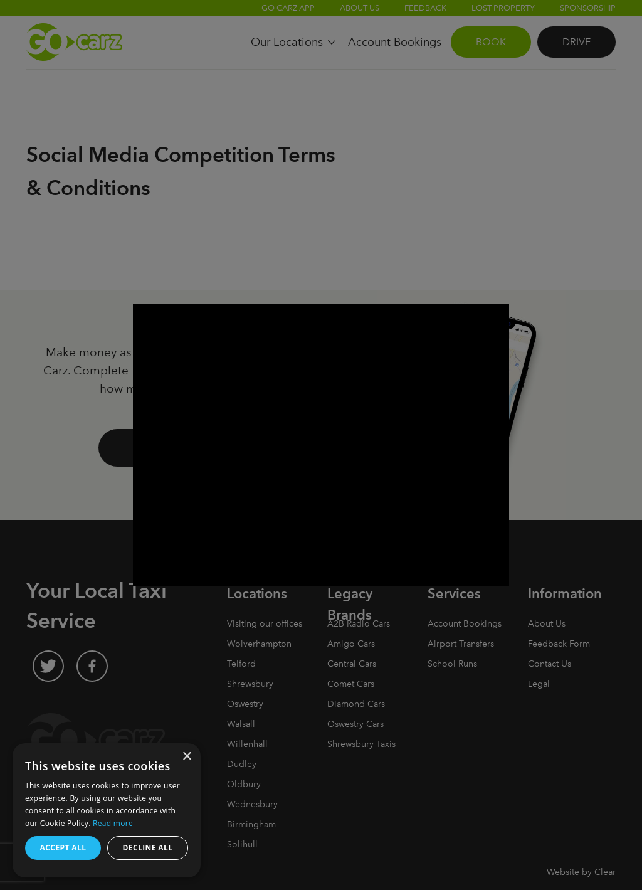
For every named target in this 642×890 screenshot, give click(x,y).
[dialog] (107, 810)
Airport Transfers (461, 643)
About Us (359, 8)
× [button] (186, 756)
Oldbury (244, 784)
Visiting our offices (264, 623)
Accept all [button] (63, 847)
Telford (241, 664)
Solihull (242, 844)
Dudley (241, 764)
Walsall (241, 724)
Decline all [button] (148, 847)
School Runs (452, 664)
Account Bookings (465, 623)
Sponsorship (588, 8)
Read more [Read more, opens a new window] (113, 823)
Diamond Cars (356, 704)
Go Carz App (288, 8)
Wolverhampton (259, 643)
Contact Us (549, 664)
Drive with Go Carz (196, 447)
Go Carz (74, 42)
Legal (539, 684)
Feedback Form (559, 643)
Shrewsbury (250, 684)
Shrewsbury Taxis (361, 744)
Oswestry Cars (355, 724)
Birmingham (251, 824)
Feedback (425, 8)
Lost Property (503, 8)
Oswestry (245, 704)
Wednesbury (252, 804)
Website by (581, 872)
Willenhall (247, 744)
